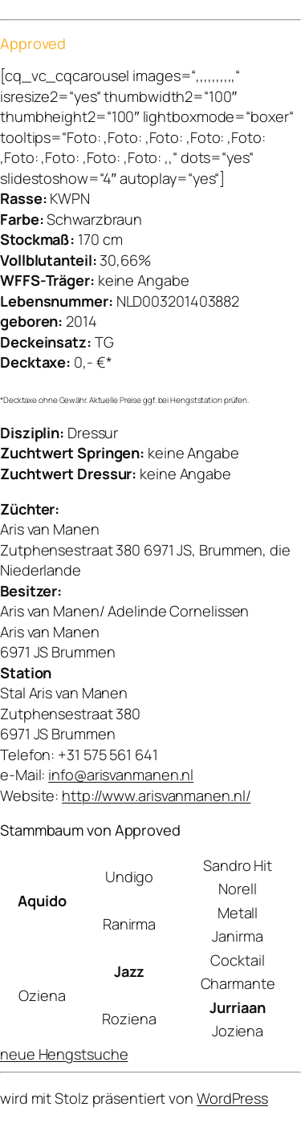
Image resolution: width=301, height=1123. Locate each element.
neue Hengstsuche (64, 1054)
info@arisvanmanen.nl (120, 774)
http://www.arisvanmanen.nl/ (156, 795)
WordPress (232, 1098)
